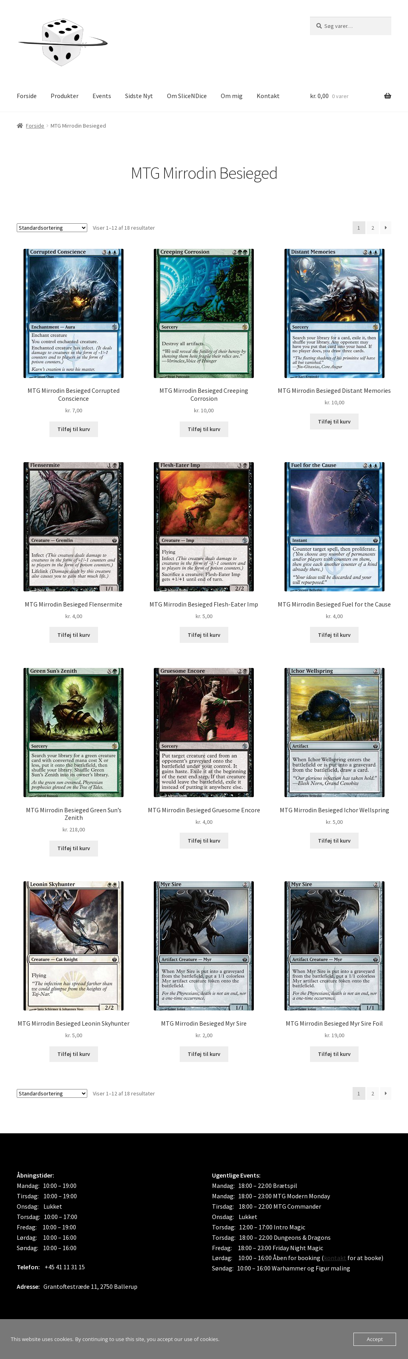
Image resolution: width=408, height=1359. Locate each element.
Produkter (64, 96)
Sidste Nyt (139, 96)
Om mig (232, 96)
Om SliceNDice (187, 96)
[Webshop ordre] (52, 227)
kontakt (335, 1258)
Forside (27, 96)
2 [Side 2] (372, 227)
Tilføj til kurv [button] (73, 429)
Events (101, 96)
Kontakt (268, 96)
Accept (375, 1339)
